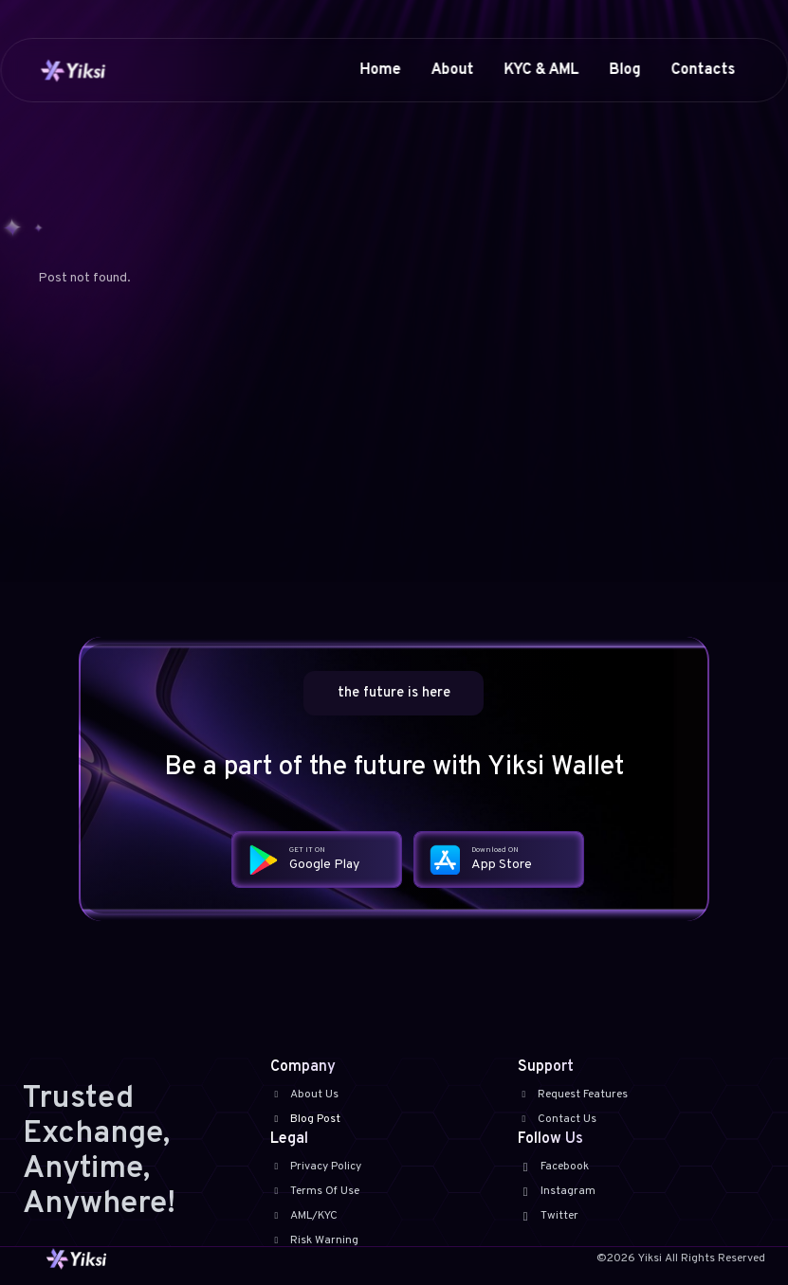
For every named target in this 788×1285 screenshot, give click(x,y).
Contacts (702, 70)
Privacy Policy (315, 1166)
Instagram (557, 1191)
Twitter (548, 1215)
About (452, 70)
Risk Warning (314, 1240)
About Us (304, 1094)
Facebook (553, 1166)
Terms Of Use (314, 1191)
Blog (624, 70)
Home (379, 70)
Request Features (573, 1094)
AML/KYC (304, 1215)
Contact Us (557, 1119)
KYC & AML (541, 70)
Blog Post (305, 1119)
